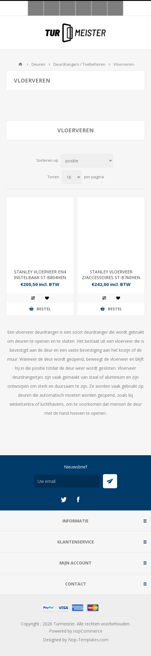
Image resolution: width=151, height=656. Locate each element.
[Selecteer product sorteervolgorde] (87, 160)
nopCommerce (87, 631)
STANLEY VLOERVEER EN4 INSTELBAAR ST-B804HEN (40, 274)
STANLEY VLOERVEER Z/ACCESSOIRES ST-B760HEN (111, 274)
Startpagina (20, 64)
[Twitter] (63, 499)
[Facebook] (78, 499)
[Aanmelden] (67, 481)
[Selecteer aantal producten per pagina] (71, 177)
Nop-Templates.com (88, 639)
